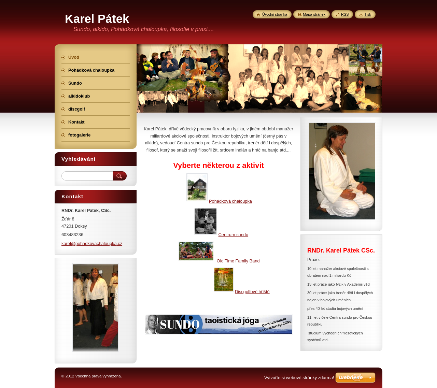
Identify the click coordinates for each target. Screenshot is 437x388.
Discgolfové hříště (242, 291)
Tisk (367, 14)
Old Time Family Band (237, 260)
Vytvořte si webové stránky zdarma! (299, 377)
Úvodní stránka (274, 14)
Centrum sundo (221, 234)
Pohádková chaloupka (219, 201)
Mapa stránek (314, 14)
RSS (345, 14)
